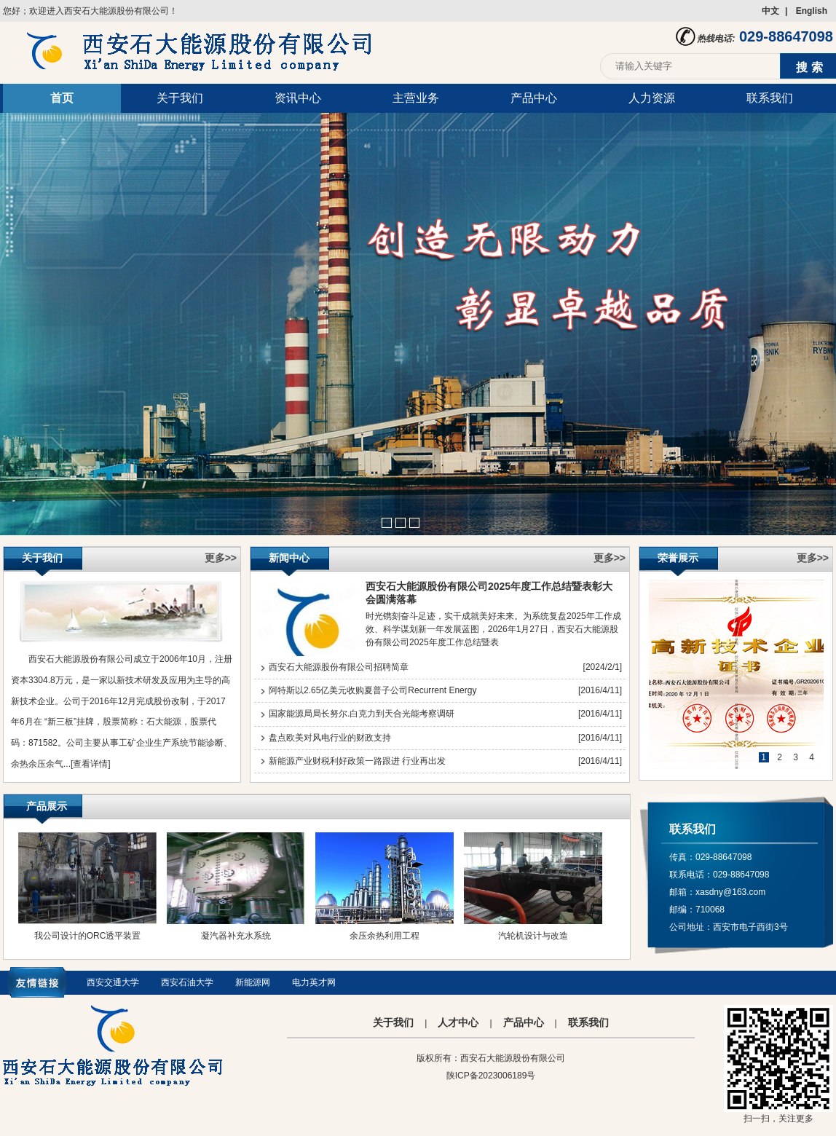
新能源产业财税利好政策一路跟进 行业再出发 (357, 761)
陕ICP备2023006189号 (491, 1075)
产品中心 (533, 98)
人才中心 (458, 1022)
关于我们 (180, 98)
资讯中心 (298, 98)
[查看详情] (91, 764)
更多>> (221, 558)
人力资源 (651, 98)
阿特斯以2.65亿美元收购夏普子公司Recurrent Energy (372, 690)
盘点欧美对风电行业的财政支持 (330, 738)
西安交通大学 (113, 982)
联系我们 (769, 98)
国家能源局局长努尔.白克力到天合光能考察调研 (361, 714)
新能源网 (252, 982)
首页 (62, 98)
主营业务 (416, 98)
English (811, 11)
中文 (770, 11)
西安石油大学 (187, 982)
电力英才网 (314, 982)
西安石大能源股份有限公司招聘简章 (339, 667)
